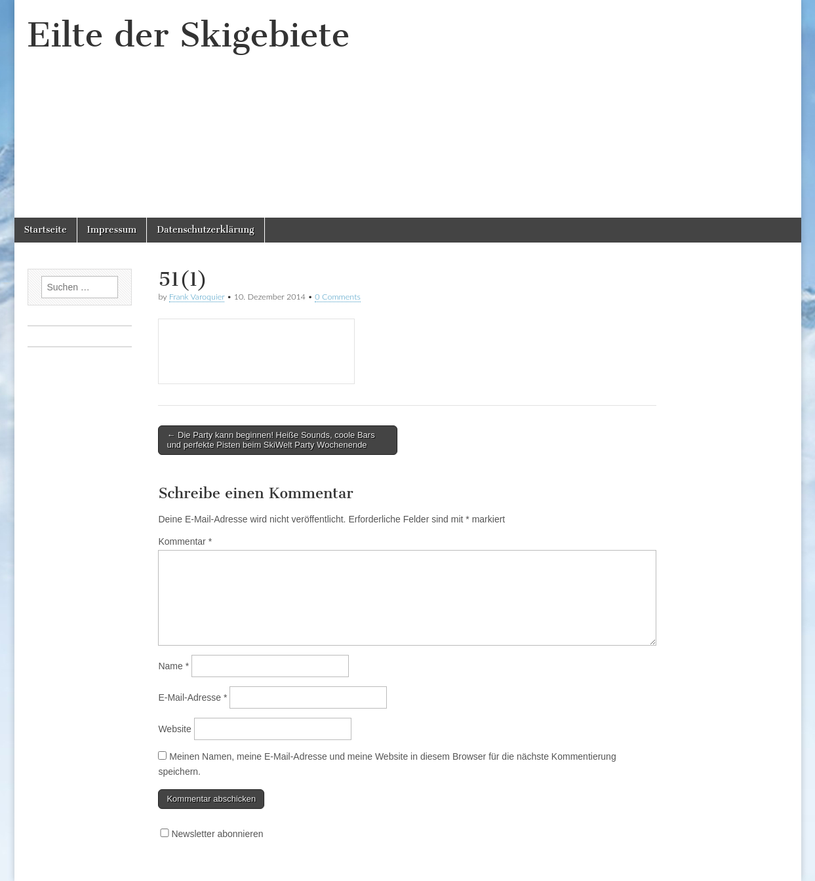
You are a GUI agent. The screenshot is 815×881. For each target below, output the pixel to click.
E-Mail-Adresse (192, 697)
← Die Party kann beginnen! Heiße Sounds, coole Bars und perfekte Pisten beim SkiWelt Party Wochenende (270, 440)
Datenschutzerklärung (205, 229)
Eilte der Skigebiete (189, 35)
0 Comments (338, 297)
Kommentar (185, 541)
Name (173, 666)
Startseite (45, 229)
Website (174, 729)
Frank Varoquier (197, 297)
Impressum (112, 229)
